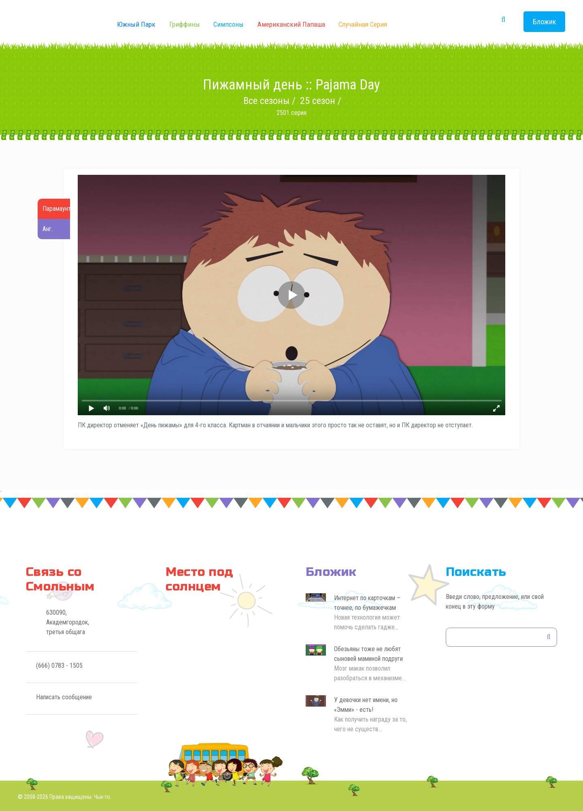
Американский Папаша (291, 24)
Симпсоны (228, 24)
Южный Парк (136, 24)
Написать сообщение (64, 697)
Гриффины (184, 24)
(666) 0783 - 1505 (59, 665)
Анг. (48, 229)
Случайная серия (362, 24)
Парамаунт (57, 208)
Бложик (544, 21)
